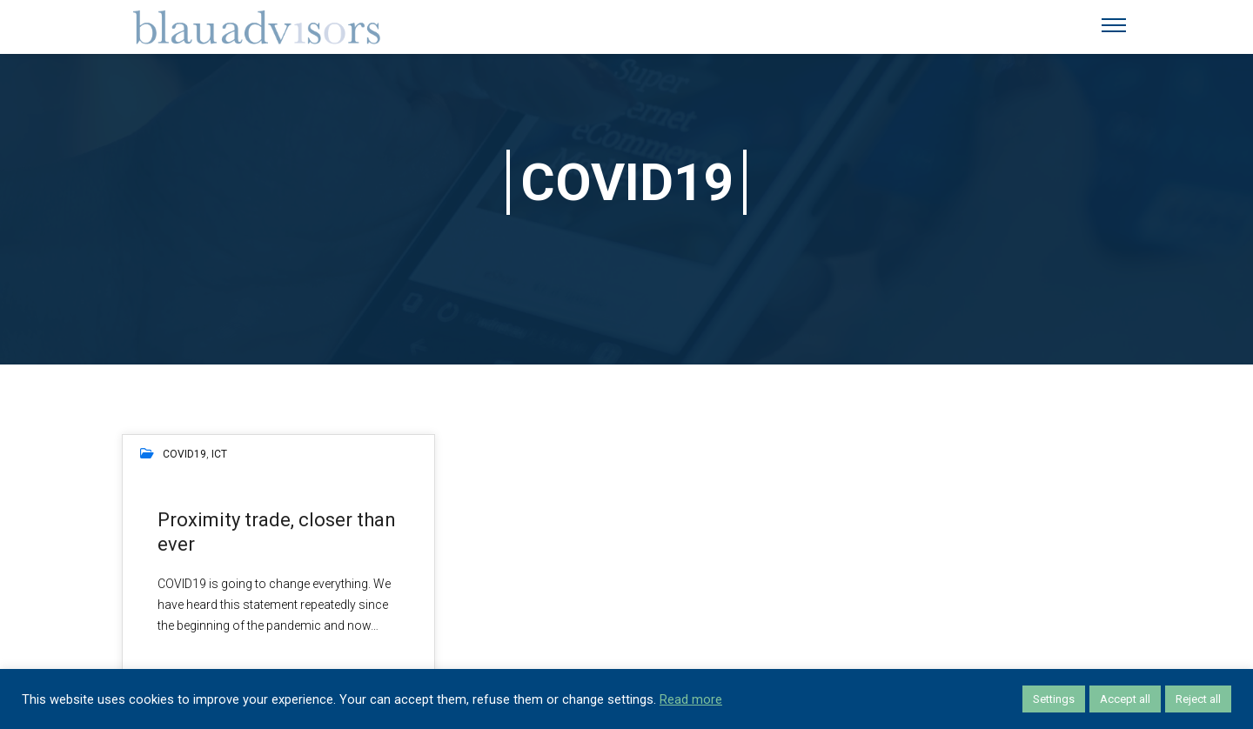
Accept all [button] (1125, 699)
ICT (219, 454)
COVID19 (184, 454)
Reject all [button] (1198, 699)
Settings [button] (1054, 699)
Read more (691, 699)
